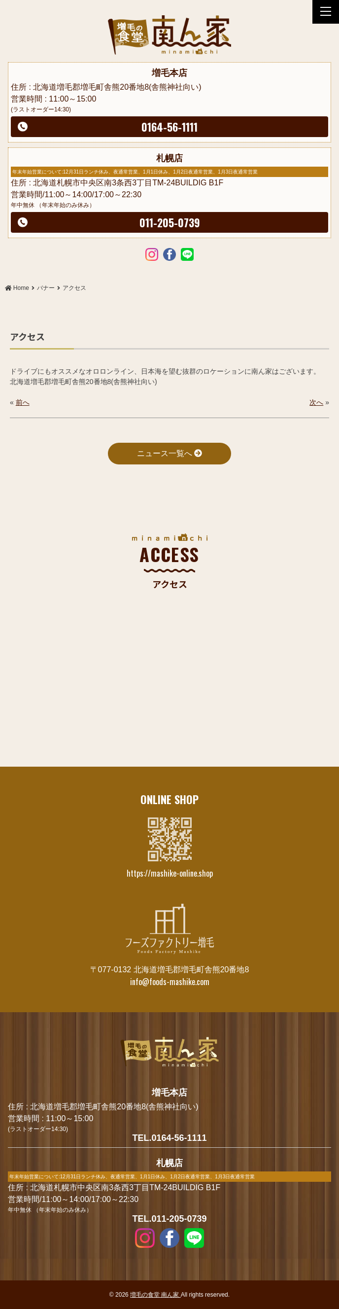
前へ (23, 402)
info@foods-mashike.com (169, 982)
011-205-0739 (169, 222)
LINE (187, 254)
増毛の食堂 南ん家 (155, 1294)
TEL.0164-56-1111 (169, 1137)
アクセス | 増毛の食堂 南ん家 (169, 35)
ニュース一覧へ (169, 453)
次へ (316, 402)
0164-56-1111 (169, 127)
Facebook (169, 254)
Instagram (151, 254)
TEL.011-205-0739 (169, 1218)
